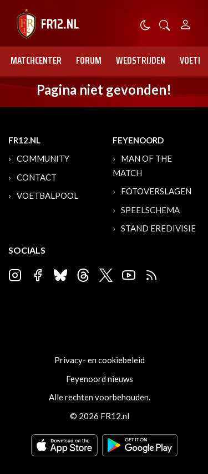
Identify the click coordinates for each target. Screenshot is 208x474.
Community (43, 158)
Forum (89, 60)
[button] (164, 24)
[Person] (185, 23)
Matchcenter (36, 60)
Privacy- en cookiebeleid (99, 360)
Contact (37, 177)
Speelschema (150, 210)
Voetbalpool (47, 195)
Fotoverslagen (156, 191)
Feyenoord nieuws (99, 379)
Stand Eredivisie (158, 228)
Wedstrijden (140, 60)
